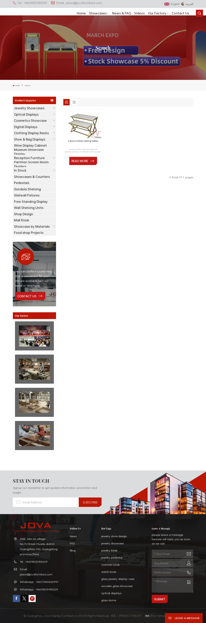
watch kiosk (108, 572)
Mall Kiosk (21, 220)
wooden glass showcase (117, 586)
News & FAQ (121, 13)
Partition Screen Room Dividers (31, 164)
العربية (187, 4)
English (172, 4)
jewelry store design (114, 536)
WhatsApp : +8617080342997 (39, 582)
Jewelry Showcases (29, 108)
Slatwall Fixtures (26, 195)
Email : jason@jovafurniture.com (76, 2)
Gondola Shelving (27, 189)
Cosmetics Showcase (30, 120)
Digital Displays (25, 127)
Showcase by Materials (32, 226)
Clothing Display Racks (31, 133)
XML (113, 616)
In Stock (20, 170)
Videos (139, 13)
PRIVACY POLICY (130, 616)
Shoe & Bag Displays (29, 139)
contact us (26, 296)
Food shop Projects (28, 232)
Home (81, 13)
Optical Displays (26, 114)
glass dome (108, 600)
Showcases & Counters (32, 176)
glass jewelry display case (117, 579)
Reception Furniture (29, 158)
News (73, 536)
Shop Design (23, 214)
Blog (73, 550)
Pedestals (21, 182)
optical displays (111, 593)
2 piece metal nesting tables (83, 141)
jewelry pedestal (111, 557)
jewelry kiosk (109, 550)
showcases (98, 13)
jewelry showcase (112, 543)
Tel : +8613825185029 (30, 2)
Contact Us (180, 13)
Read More (79, 161)
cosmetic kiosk (110, 565)
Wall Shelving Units (28, 207)
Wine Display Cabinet (30, 145)
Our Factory (157, 13)
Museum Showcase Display (29, 152)
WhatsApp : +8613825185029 (39, 589)
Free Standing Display (31, 201)
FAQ (72, 543)
